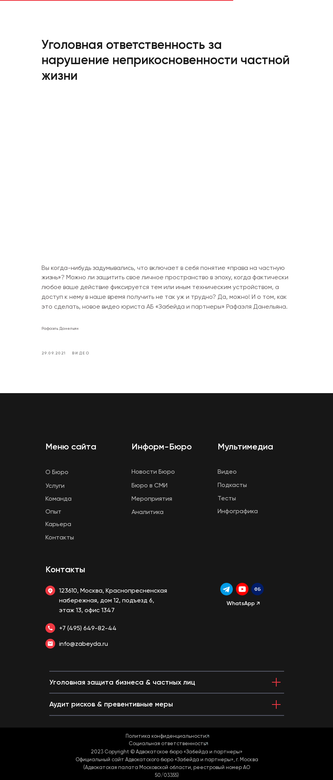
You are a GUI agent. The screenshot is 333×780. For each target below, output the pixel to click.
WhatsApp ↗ (243, 603)
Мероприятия (151, 498)
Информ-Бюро (161, 446)
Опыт (53, 511)
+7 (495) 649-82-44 (88, 628)
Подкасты (232, 485)
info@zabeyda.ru (83, 643)
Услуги (55, 485)
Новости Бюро (153, 471)
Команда (58, 498)
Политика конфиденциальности (166, 736)
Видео (227, 471)
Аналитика (147, 512)
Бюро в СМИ (149, 485)
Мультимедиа (245, 446)
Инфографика (238, 511)
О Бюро (56, 472)
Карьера (58, 524)
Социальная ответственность (167, 743)
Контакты (65, 569)
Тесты (227, 498)
